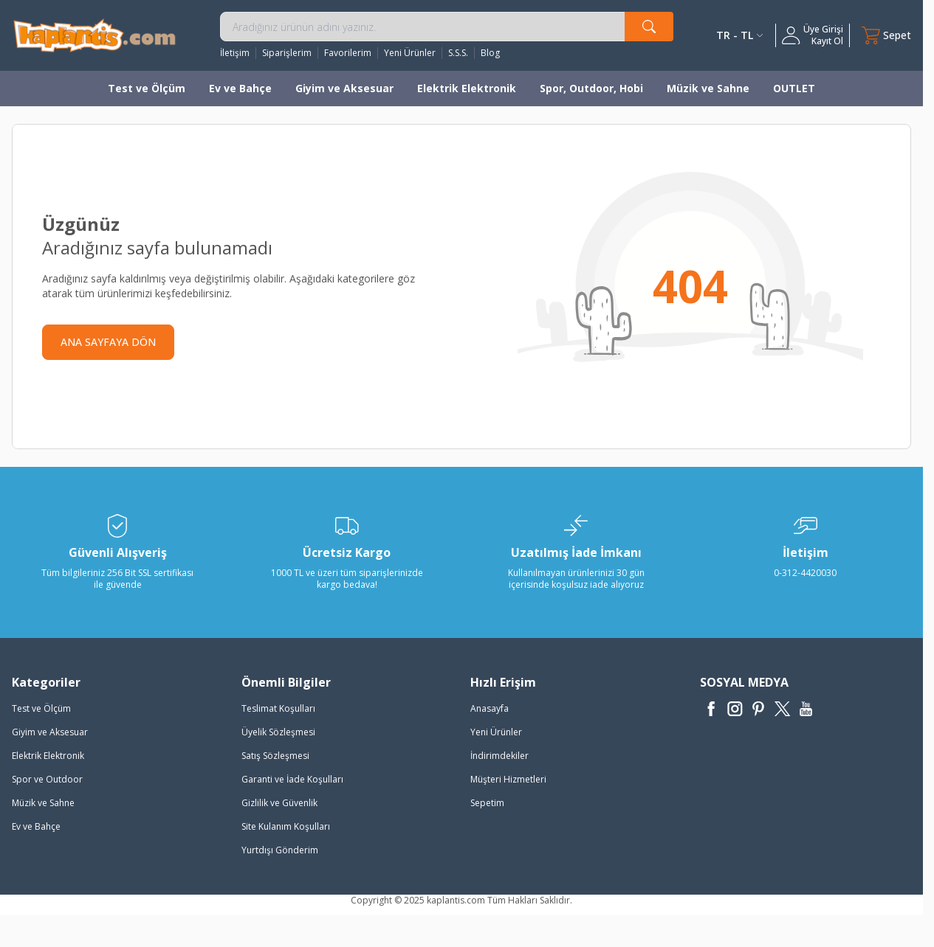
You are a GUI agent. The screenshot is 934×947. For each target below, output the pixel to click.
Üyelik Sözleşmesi (278, 732)
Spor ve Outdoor (47, 779)
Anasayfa (489, 708)
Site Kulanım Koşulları (285, 826)
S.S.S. (458, 53)
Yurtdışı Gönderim (279, 850)
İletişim (235, 53)
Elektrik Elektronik (466, 88)
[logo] (94, 35)
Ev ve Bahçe (240, 88)
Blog (490, 53)
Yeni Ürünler (410, 53)
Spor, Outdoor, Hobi (591, 88)
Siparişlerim (287, 53)
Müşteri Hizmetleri (508, 779)
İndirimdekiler (499, 755)
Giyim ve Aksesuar (344, 88)
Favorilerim (347, 53)
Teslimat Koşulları (278, 708)
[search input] (447, 26)
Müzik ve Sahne (708, 88)
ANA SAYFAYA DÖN (108, 342)
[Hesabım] (812, 35)
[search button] (649, 26)
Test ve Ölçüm (146, 88)
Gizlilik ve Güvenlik (279, 803)
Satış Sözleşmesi (275, 755)
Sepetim (487, 803)
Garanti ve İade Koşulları (292, 779)
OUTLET (794, 88)
